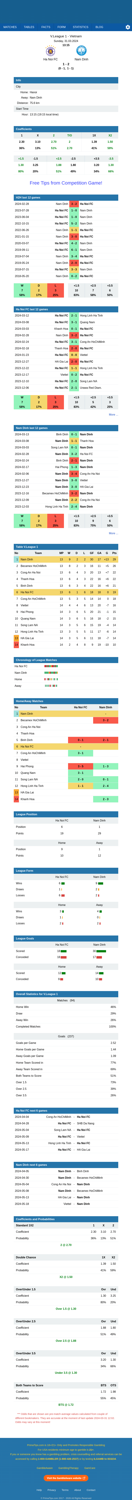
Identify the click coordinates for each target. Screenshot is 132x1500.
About (77, 1490)
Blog (99, 27)
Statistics (80, 27)
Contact (91, 1490)
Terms (65, 1490)
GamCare (89, 1468)
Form (62, 27)
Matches (10, 27)
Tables (29, 27)
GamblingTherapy (68, 1468)
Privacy (52, 1490)
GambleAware (45, 1468)
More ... (113, 414)
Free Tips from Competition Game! (66, 183)
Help (39, 1490)
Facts (45, 27)
